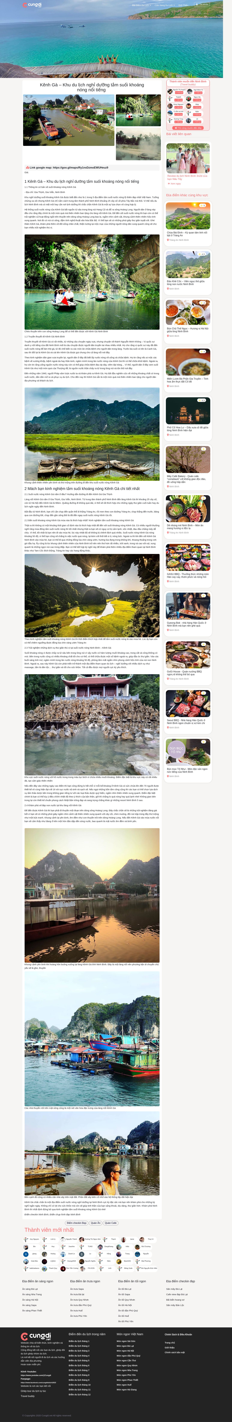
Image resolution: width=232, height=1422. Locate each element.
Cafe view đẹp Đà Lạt (177, 1294)
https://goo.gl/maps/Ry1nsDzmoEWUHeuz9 (80, 167)
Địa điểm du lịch (140, 5)
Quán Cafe (110, 1223)
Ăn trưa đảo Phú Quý (80, 1305)
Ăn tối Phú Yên (125, 1321)
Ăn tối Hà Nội (125, 1305)
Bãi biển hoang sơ (175, 1299)
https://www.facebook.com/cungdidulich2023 (38, 1382)
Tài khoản (202, 4)
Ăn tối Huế (123, 1316)
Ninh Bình (48, 73)
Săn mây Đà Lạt (174, 1289)
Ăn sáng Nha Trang (32, 1294)
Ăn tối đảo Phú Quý (128, 1310)
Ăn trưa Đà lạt (77, 1294)
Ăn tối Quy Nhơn (126, 1299)
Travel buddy (28, 1396)
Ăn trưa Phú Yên (78, 1316)
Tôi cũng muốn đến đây (188, 128)
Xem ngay (174, 183)
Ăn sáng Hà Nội (30, 1299)
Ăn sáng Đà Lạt (30, 1289)
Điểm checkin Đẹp (76, 1223)
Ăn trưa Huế (76, 1310)
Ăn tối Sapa (124, 1294)
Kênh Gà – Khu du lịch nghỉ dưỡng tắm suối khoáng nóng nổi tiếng (91, 73)
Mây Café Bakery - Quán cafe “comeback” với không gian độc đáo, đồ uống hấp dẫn (186, 479)
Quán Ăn (95, 1223)
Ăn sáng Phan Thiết (32, 1310)
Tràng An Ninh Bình (178, 240)
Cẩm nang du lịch (163, 5)
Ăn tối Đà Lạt (124, 1289)
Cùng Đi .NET (32, 73)
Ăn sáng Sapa (29, 1305)
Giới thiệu (183, 5)
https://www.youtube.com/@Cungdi (36, 1375)
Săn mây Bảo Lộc (175, 1305)
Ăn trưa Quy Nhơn (79, 1299)
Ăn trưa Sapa (77, 1289)
